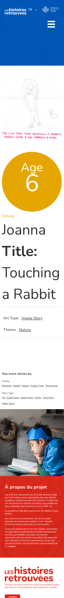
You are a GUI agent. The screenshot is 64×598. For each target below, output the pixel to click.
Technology (51, 385)
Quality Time (37, 385)
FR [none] (30, 9)
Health (16, 385)
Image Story (32, 318)
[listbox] (33, 9)
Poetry (38, 397)
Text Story (48, 397)
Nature (25, 329)
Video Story (8, 403)
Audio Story (12, 397)
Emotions (7, 385)
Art (3, 397)
